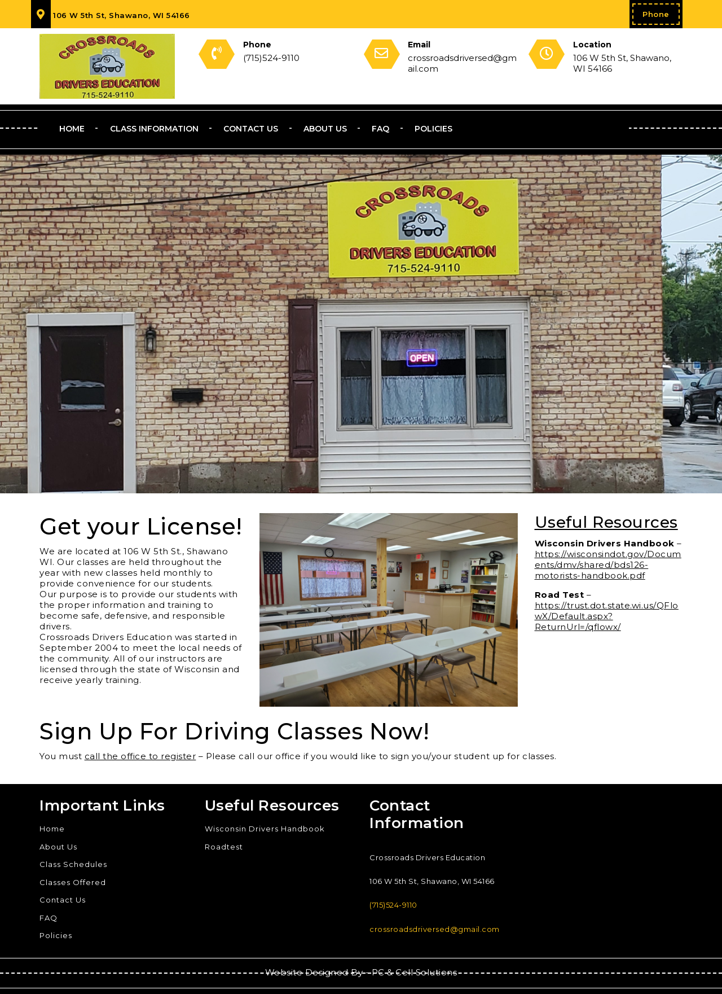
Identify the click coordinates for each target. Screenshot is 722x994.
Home (72, 129)
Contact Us (250, 129)
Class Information (154, 129)
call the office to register (140, 756)
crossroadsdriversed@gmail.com (434, 929)
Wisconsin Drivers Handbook (265, 828)
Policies (433, 129)
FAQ (380, 129)
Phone (656, 14)
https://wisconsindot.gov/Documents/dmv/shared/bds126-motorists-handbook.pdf (608, 565)
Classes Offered (72, 882)
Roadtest (224, 846)
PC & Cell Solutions (414, 972)
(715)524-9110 (393, 904)
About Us (325, 129)
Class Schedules (73, 864)
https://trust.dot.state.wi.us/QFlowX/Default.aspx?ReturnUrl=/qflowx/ (607, 616)
